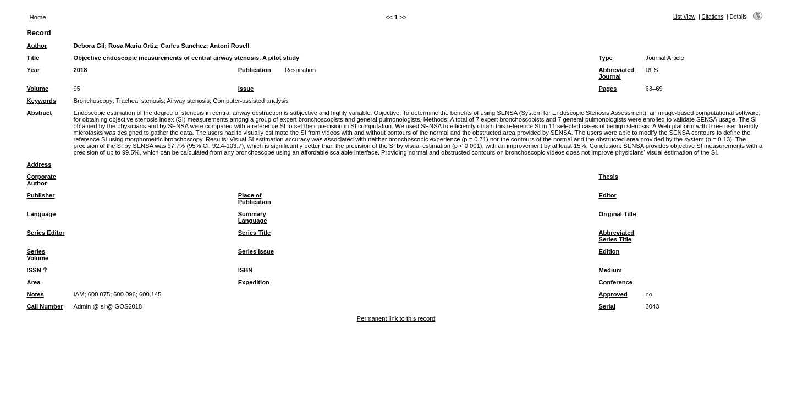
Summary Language (252, 217)
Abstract (39, 112)
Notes (35, 294)
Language (41, 214)
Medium (610, 270)
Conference (616, 282)
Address (39, 164)
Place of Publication (254, 198)
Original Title (617, 214)
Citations (713, 17)
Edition (609, 251)
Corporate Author (41, 179)
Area (34, 282)
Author (37, 45)
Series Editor (46, 232)
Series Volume (38, 254)
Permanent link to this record (396, 318)
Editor (608, 195)
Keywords (41, 100)
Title (33, 57)
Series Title (254, 232)
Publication (254, 70)
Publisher (41, 195)
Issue (246, 88)
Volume (38, 88)
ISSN (34, 270)
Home (38, 17)
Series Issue (256, 251)
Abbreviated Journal (617, 73)
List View (684, 17)
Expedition (254, 282)
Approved (613, 294)
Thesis (608, 176)
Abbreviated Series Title (617, 236)
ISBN (245, 270)
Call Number (45, 306)
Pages (608, 88)
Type (606, 57)
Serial (607, 306)
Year (33, 70)
